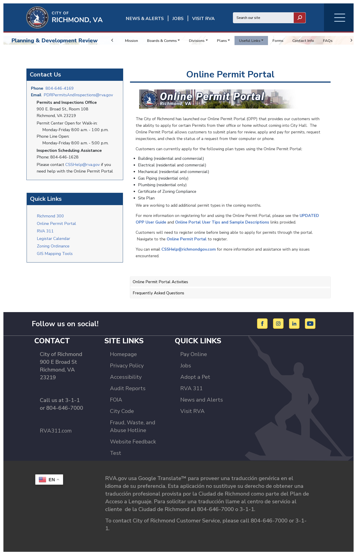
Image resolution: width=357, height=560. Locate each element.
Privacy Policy (127, 370)
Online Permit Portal (56, 227)
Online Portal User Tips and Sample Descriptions (245, 224)
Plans (226, 40)
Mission (132, 40)
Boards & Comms (164, 40)
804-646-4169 (60, 92)
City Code (122, 416)
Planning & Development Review (54, 40)
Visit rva (203, 18)
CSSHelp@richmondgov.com (190, 251)
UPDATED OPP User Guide (162, 224)
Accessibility (126, 381)
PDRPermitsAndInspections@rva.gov (78, 99)
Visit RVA (192, 416)
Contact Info (311, 40)
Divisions (200, 40)
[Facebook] (263, 328)
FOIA (116, 404)
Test (115, 457)
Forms (285, 40)
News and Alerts (201, 404)
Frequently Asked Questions (159, 294)
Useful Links (255, 40)
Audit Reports (127, 393)
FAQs (337, 40)
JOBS (178, 18)
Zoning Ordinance (53, 249)
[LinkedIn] (295, 328)
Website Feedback (133, 446)
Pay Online (193, 359)
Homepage (123, 359)
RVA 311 (45, 234)
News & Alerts (145, 18)
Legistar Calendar (53, 242)
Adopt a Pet (195, 381)
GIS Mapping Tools (55, 257)
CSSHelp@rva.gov (82, 168)
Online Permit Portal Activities (161, 283)
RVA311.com (56, 435)
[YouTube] (310, 328)
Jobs (185, 370)
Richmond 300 (50, 219)
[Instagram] (279, 328)
